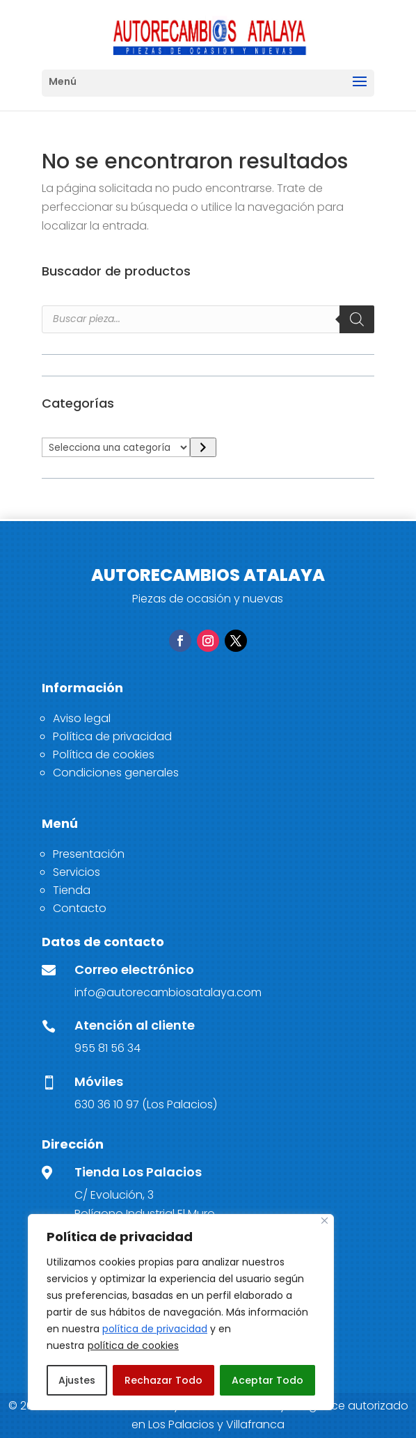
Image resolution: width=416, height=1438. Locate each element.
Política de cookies (103, 754)
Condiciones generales (116, 773)
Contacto (79, 908)
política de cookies (133, 1345)
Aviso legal (82, 718)
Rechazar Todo (163, 1380)
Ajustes (76, 1380)
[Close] (324, 1220)
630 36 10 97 (106, 1104)
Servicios (76, 872)
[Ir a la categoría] (203, 448)
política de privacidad (154, 1329)
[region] (181, 1312)
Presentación (89, 854)
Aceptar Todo (267, 1380)
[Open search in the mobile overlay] (208, 319)
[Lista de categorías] (116, 447)
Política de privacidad (112, 736)
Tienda (71, 890)
